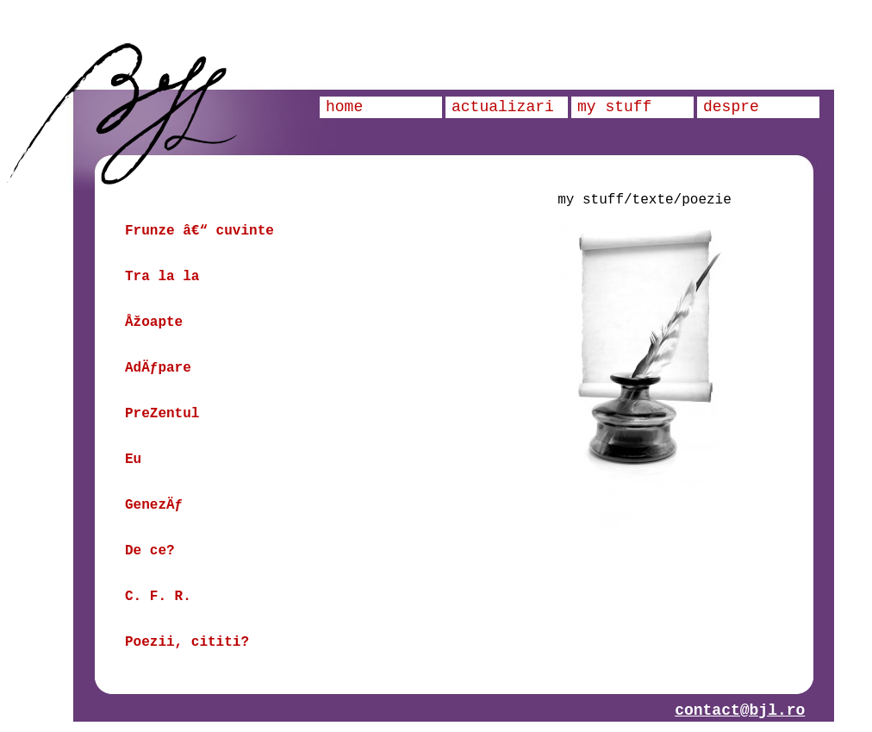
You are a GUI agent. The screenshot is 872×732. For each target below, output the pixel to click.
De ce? (150, 551)
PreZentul (162, 414)
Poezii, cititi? (187, 642)
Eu (133, 459)
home (344, 107)
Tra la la (162, 277)
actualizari (503, 107)
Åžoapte (154, 322)
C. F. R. (158, 596)
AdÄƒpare (158, 368)
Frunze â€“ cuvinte (199, 231)
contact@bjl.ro (740, 710)
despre (731, 107)
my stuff (614, 107)
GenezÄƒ (154, 505)
